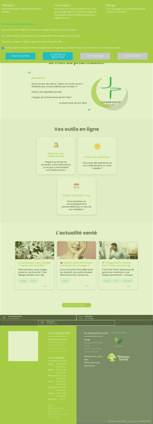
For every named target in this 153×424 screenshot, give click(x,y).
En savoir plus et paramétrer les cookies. (18, 23)
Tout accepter (20, 56)
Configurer (132, 56)
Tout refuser (95, 56)
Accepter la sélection (58, 56)
